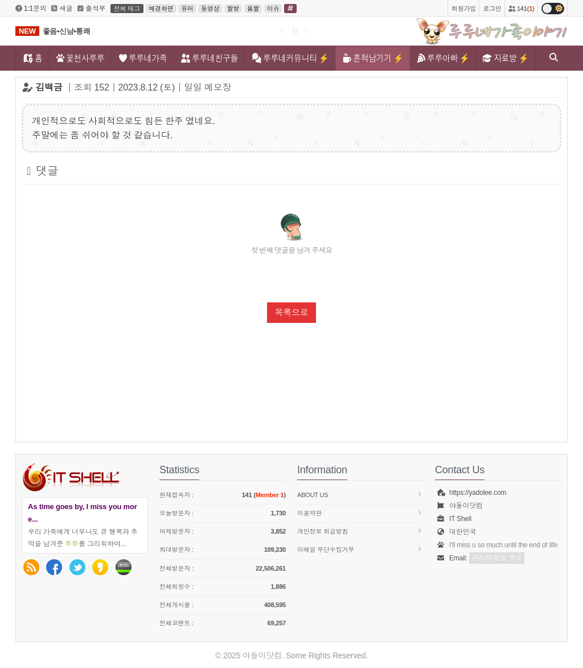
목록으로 (291, 312)
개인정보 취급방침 (360, 531)
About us (360, 494)
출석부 (91, 9)
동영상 (210, 8)
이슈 (273, 8)
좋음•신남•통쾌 (67, 31)
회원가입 (463, 8)
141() (521, 8)
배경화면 (161, 8)
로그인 (492, 8)
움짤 (253, 8)
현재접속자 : (222, 495)
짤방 (233, 8)
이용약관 (360, 513)
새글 (62, 9)
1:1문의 (31, 9)
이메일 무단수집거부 (360, 549)
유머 (187, 8)
